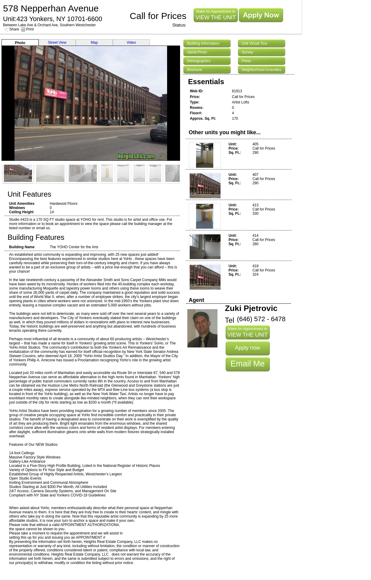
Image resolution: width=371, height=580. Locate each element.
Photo (20, 43)
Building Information (203, 43)
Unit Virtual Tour (254, 43)
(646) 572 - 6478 (261, 319)
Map (94, 42)
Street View (57, 42)
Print (30, 29)
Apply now (247, 348)
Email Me (247, 363)
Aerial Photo (197, 52)
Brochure (194, 70)
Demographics (199, 61)
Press (246, 61)
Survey (247, 52)
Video (131, 42)
